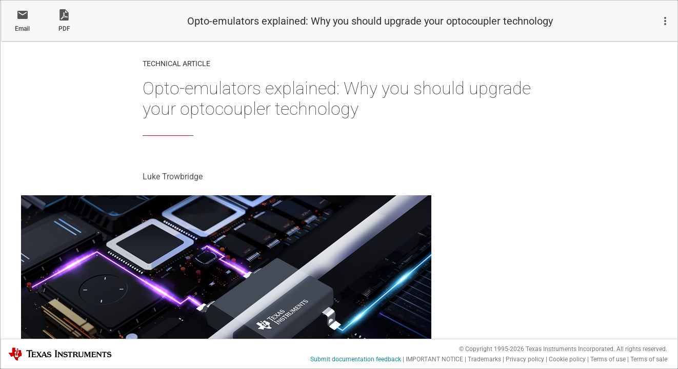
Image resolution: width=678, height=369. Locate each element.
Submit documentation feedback (355, 359)
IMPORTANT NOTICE (434, 359)
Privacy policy (525, 359)
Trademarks (484, 359)
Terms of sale (648, 359)
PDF (64, 28)
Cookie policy (567, 359)
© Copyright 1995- (491, 349)
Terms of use (608, 359)
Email (22, 28)
